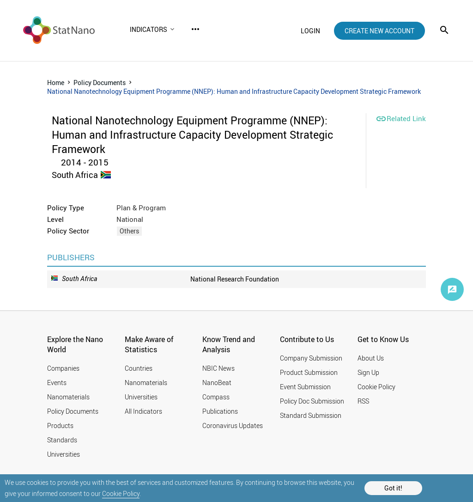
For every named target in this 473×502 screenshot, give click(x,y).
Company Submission (311, 358)
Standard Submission (310, 415)
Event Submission (305, 386)
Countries (138, 368)
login (310, 30)
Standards (62, 439)
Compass (216, 396)
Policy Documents (99, 82)
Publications (220, 411)
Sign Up (368, 372)
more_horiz (195, 29)
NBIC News (218, 368)
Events (57, 382)
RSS (363, 401)
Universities (63, 454)
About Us (371, 358)
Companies (63, 368)
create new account (379, 30)
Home (55, 82)
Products (60, 425)
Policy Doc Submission (312, 401)
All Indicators (143, 411)
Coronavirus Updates (232, 425)
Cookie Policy (120, 493)
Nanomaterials (68, 396)
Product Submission (309, 372)
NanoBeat (216, 382)
